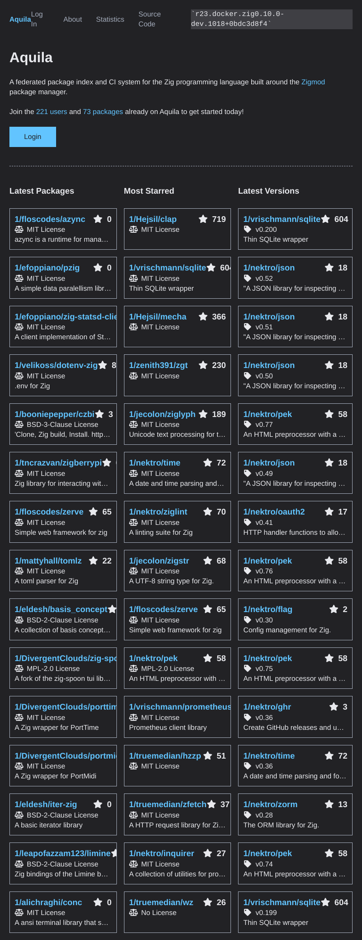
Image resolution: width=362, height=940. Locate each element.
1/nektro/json (269, 267)
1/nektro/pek (267, 414)
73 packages (103, 112)
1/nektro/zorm (270, 804)
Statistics (110, 20)
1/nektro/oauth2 (274, 511)
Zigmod (313, 82)
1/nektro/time (269, 755)
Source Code (150, 19)
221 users (51, 112)
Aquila (20, 20)
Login (32, 137)
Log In (37, 19)
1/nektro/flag (267, 609)
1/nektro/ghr (267, 706)
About (73, 20)
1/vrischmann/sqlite (282, 219)
